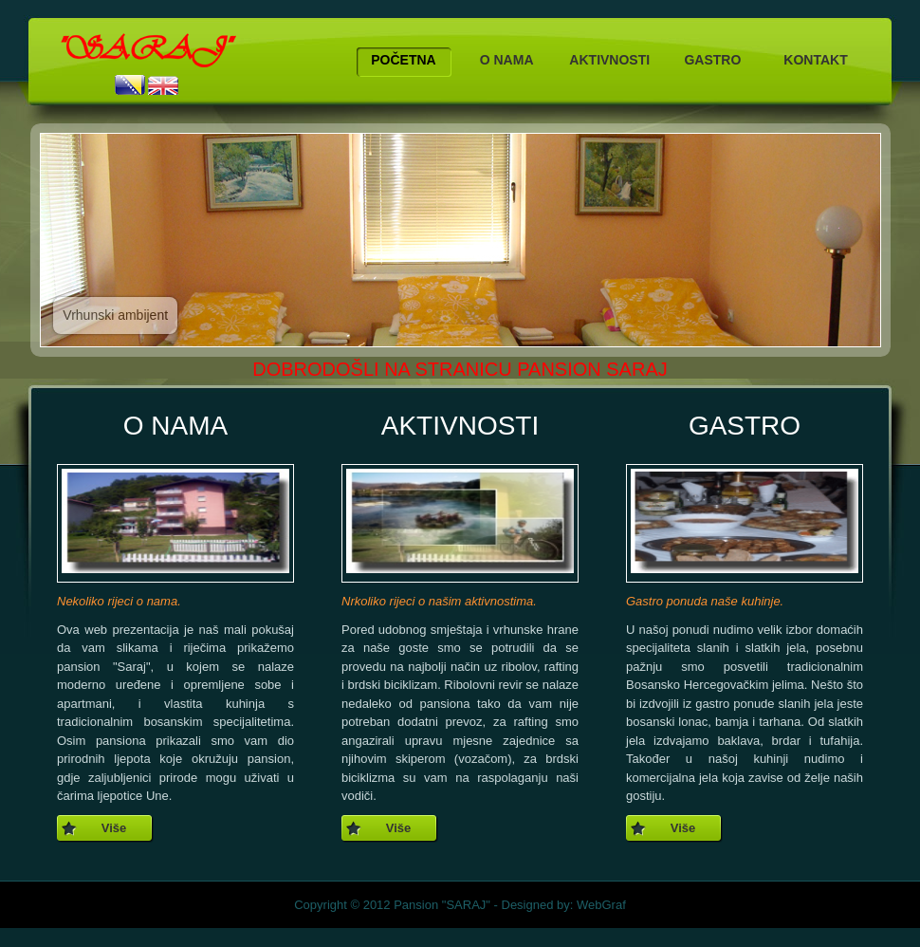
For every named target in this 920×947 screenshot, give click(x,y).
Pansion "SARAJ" (442, 905)
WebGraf (601, 905)
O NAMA (507, 59)
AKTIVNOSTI (609, 59)
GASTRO (712, 59)
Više (114, 828)
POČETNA (403, 59)
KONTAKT (815, 59)
